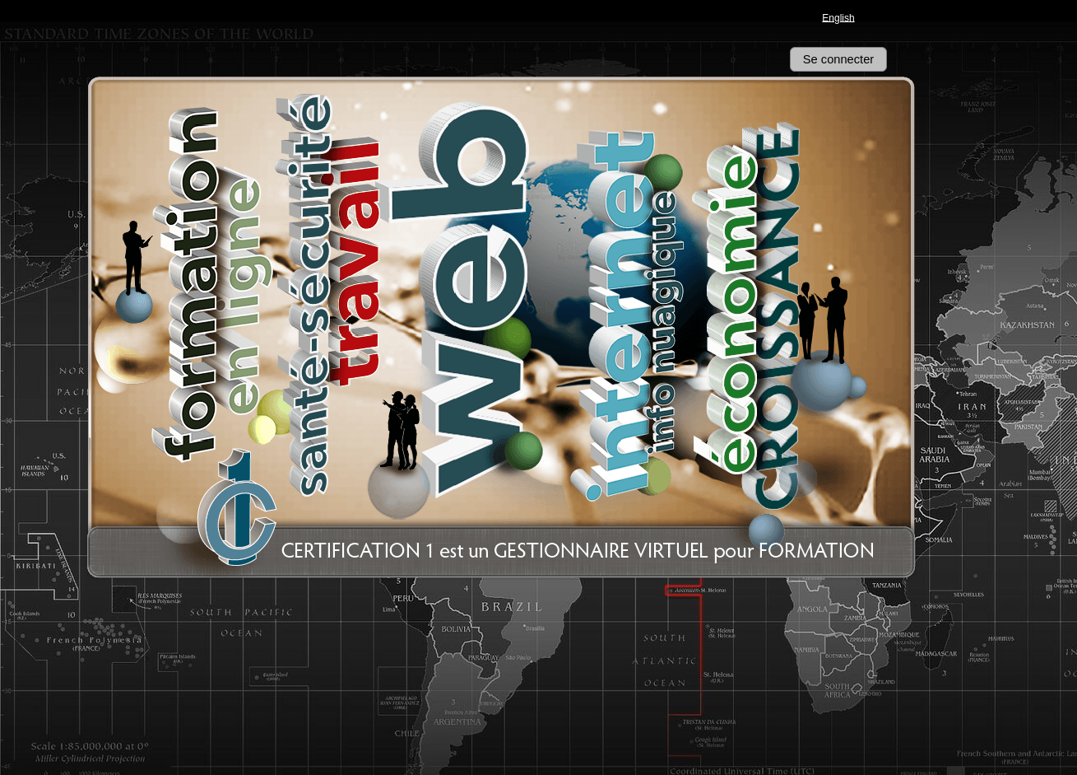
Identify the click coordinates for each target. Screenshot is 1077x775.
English (838, 17)
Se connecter (838, 59)
